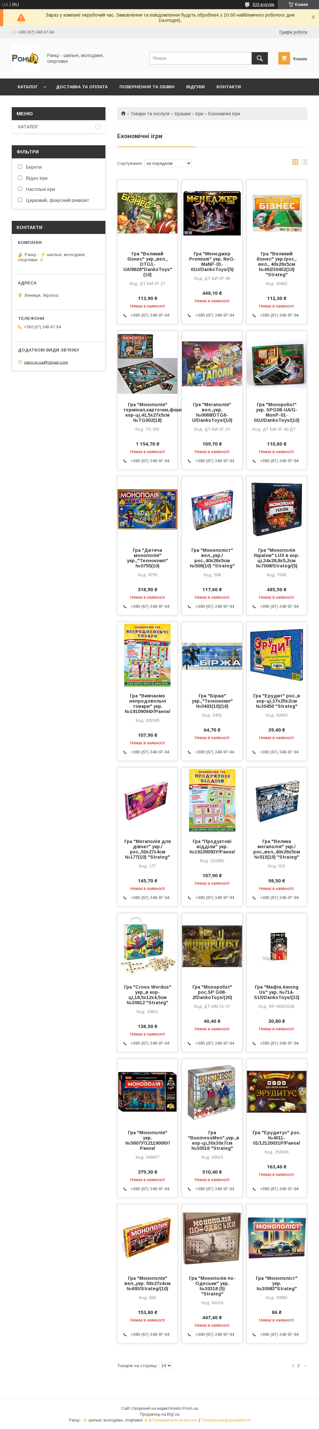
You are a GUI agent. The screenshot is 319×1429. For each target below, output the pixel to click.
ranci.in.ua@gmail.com (46, 362)
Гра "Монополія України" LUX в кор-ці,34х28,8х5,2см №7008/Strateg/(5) (277, 558)
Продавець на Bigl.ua (159, 1414)
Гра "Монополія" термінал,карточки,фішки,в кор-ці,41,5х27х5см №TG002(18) (147, 412)
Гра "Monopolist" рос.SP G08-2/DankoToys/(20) (212, 992)
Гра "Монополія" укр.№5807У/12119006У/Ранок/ (147, 1140)
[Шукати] (260, 58)
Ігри (199, 113)
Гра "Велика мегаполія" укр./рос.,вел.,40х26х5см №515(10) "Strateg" (276, 849)
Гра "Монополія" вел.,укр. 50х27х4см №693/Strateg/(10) (147, 1283)
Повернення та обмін (146, 86)
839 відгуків (263, 4)
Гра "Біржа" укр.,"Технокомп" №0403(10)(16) (212, 701)
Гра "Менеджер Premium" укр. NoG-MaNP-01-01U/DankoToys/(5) (212, 261)
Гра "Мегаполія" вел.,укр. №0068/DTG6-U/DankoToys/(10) (212, 412)
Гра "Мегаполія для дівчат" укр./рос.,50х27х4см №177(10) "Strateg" (147, 849)
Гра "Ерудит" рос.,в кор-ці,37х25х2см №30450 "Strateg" (276, 701)
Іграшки (182, 113)
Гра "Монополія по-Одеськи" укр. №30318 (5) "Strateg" (212, 1286)
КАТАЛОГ (28, 86)
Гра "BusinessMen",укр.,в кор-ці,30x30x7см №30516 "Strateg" (212, 1140)
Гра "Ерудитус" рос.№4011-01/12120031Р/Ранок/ (276, 1138)
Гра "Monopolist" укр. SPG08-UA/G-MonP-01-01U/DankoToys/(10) (276, 412)
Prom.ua (190, 1408)
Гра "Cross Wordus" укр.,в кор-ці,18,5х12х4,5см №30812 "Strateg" (147, 994)
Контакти (228, 86)
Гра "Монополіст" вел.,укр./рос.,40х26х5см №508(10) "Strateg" (212, 558)
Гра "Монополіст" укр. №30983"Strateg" (277, 1283)
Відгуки (195, 86)
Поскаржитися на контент (174, 1420)
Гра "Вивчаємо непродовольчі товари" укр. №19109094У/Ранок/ (147, 703)
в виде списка (304, 163)
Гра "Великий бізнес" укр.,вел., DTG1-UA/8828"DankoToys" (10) (147, 264)
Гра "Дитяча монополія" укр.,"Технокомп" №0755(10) (147, 558)
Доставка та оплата (82, 86)
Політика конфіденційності (225, 1420)
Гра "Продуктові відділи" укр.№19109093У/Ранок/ (212, 846)
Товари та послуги (150, 113)
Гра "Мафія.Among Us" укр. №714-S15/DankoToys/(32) (276, 992)
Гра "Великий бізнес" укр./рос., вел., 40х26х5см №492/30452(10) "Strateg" (277, 264)
